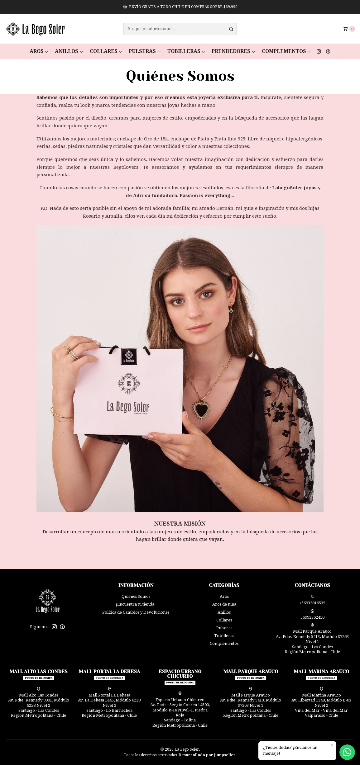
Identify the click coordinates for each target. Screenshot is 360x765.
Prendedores (234, 51)
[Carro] (349, 29)
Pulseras (145, 51)
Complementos (286, 51)
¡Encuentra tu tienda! (136, 604)
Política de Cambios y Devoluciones (135, 612)
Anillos (69, 51)
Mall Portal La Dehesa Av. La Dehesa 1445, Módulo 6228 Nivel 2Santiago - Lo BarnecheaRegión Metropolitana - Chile (109, 702)
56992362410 (312, 614)
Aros (39, 51)
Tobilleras (186, 51)
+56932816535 (312, 600)
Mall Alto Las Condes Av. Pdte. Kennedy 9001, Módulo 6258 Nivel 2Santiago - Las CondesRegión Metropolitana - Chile (38, 702)
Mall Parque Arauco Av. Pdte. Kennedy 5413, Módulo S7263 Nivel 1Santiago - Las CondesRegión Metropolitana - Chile (312, 638)
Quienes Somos (136, 596)
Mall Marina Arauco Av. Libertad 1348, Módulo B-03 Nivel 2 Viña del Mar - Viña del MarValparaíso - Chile (321, 702)
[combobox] (180, 29)
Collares (106, 51)
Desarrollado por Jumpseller (207, 755)
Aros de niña (224, 604)
